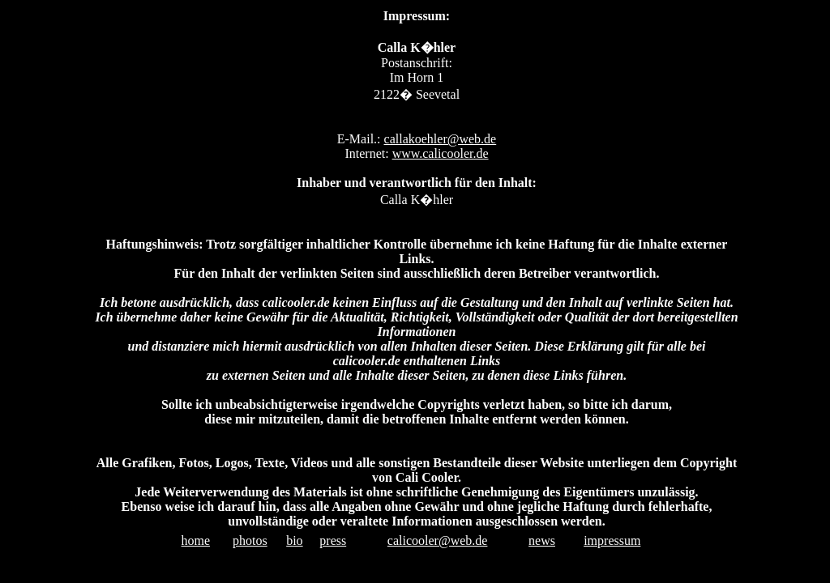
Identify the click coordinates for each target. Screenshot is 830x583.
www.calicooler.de (440, 153)
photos (250, 540)
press (332, 540)
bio (294, 540)
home (196, 540)
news (541, 540)
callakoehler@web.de (440, 139)
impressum (612, 540)
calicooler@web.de (437, 540)
